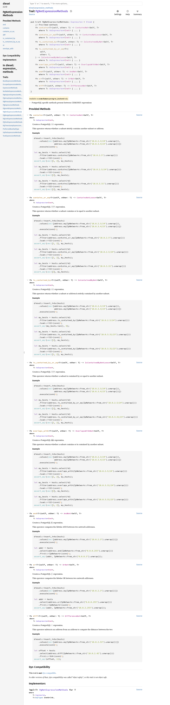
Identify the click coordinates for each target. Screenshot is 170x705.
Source (32, 14)
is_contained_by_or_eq (51, 49)
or (40, 78)
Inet (67, 30)
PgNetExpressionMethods (53, 689)
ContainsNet (81, 27)
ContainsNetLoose (92, 34)
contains (43, 27)
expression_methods (44, 8)
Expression (77, 22)
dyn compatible (49, 673)
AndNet (73, 71)
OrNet (71, 78)
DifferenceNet (78, 86)
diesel (31, 8)
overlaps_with (46, 64)
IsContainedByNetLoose (53, 57)
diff (41, 86)
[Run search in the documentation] (85, 4)
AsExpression (56, 30)
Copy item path (71, 11)
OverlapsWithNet (90, 64)
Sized (89, 22)
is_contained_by (48, 42)
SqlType (39, 697)
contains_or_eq (47, 34)
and (40, 71)
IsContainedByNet (93, 42)
